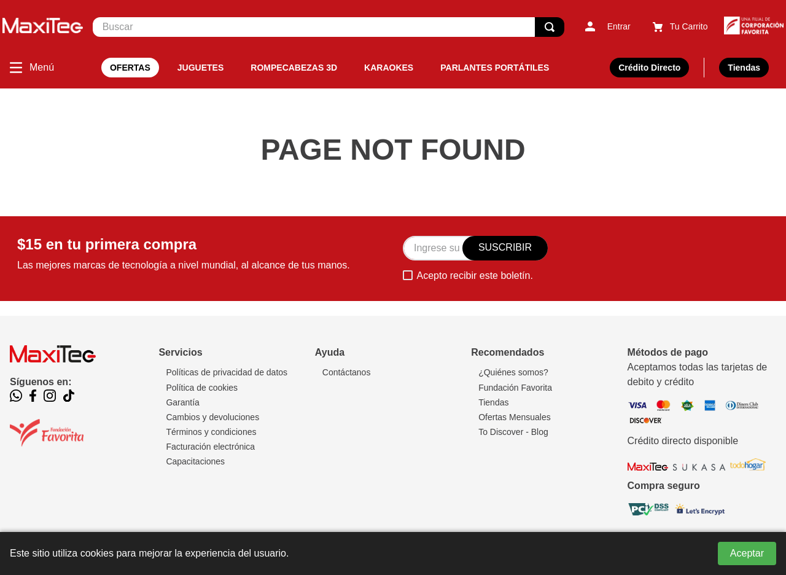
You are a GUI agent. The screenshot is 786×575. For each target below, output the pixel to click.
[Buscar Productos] (549, 27)
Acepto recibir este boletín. (474, 275)
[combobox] (328, 27)
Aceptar (747, 553)
